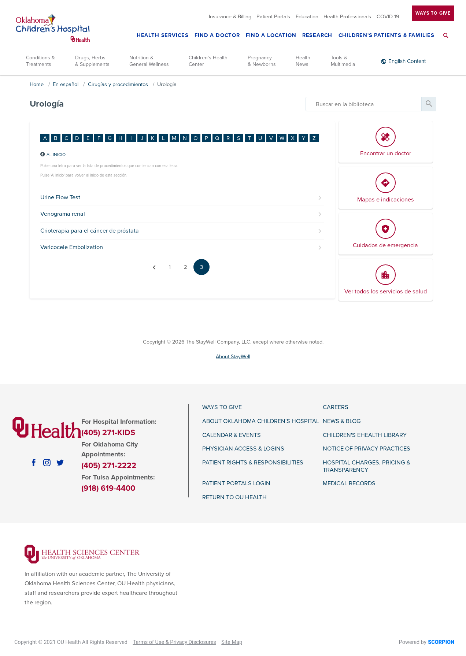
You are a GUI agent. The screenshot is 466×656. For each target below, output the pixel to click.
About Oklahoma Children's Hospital (260, 421)
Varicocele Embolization (71, 247)
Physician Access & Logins (243, 448)
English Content (407, 61)
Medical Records (349, 483)
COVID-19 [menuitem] (388, 17)
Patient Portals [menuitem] (273, 17)
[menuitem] (445, 40)
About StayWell (233, 356)
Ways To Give (433, 13)
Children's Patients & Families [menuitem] (386, 35)
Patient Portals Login (236, 483)
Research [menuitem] (317, 35)
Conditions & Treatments (40, 61)
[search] (363, 104)
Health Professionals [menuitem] (347, 17)
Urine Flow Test (60, 197)
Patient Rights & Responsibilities (252, 462)
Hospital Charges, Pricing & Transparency (366, 466)
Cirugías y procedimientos (118, 84)
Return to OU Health (234, 497)
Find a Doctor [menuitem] (217, 35)
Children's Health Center (208, 61)
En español (65, 84)
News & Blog (342, 421)
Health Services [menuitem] (163, 35)
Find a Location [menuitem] (271, 35)
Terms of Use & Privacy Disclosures (174, 642)
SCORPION (441, 642)
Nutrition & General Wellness (149, 61)
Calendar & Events (231, 435)
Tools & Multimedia (343, 61)
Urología (167, 84)
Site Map (231, 642)
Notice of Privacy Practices (366, 448)
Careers (335, 407)
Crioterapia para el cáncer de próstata (89, 230)
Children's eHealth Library (365, 435)
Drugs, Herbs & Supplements (92, 61)
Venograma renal (62, 214)
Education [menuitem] (307, 17)
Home (37, 84)
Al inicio (56, 154)
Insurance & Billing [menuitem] (230, 17)
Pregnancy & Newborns (262, 61)
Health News (303, 61)
